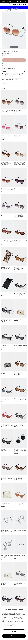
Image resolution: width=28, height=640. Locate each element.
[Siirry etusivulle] (14, 4)
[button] (22, 4)
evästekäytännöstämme (7, 625)
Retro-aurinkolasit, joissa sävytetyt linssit (10, 10)
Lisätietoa (4, 83)
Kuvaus (4, 71)
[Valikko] (2, 4)
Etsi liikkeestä (6, 65)
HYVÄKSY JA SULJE (14, 636)
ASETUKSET (14, 631)
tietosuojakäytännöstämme (8, 624)
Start (2, 9)
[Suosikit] (24, 4)
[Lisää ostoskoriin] (14, 60)
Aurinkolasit (13, 9)
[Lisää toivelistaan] (24, 51)
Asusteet (7, 9)
